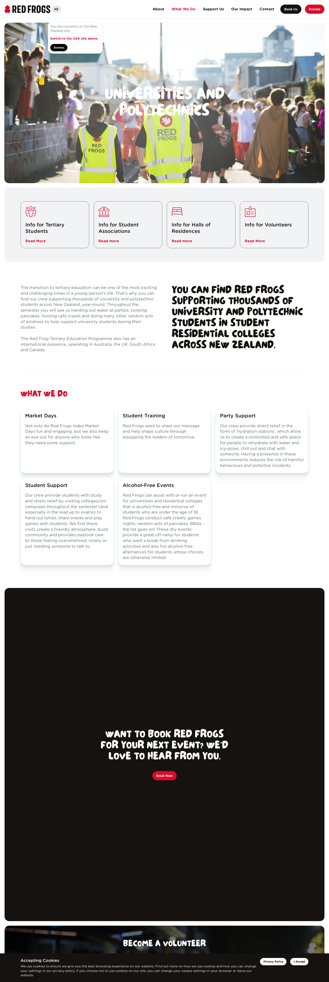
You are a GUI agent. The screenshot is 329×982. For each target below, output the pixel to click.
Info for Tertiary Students (44, 228)
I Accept (299, 961)
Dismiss (59, 47)
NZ (56, 9)
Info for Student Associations (118, 228)
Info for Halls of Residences (191, 228)
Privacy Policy (273, 961)
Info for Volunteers (268, 225)
